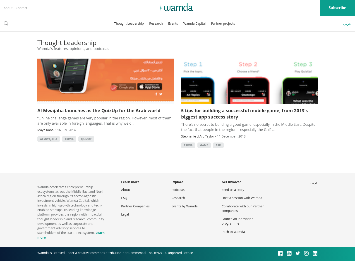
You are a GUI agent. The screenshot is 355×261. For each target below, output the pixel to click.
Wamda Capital (194, 23)
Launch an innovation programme (238, 221)
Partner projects (223, 23)
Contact (21, 8)
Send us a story (233, 189)
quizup (86, 139)
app (218, 145)
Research (156, 23)
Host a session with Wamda (242, 198)
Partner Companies (135, 206)
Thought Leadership (129, 23)
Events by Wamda (184, 206)
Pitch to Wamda (233, 232)
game (204, 145)
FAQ (124, 198)
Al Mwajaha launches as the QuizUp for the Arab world (99, 110)
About (8, 8)
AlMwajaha (48, 139)
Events (173, 23)
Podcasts (178, 189)
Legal (125, 214)
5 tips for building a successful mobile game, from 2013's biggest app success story (244, 113)
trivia (69, 139)
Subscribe (337, 7)
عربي (347, 23)
